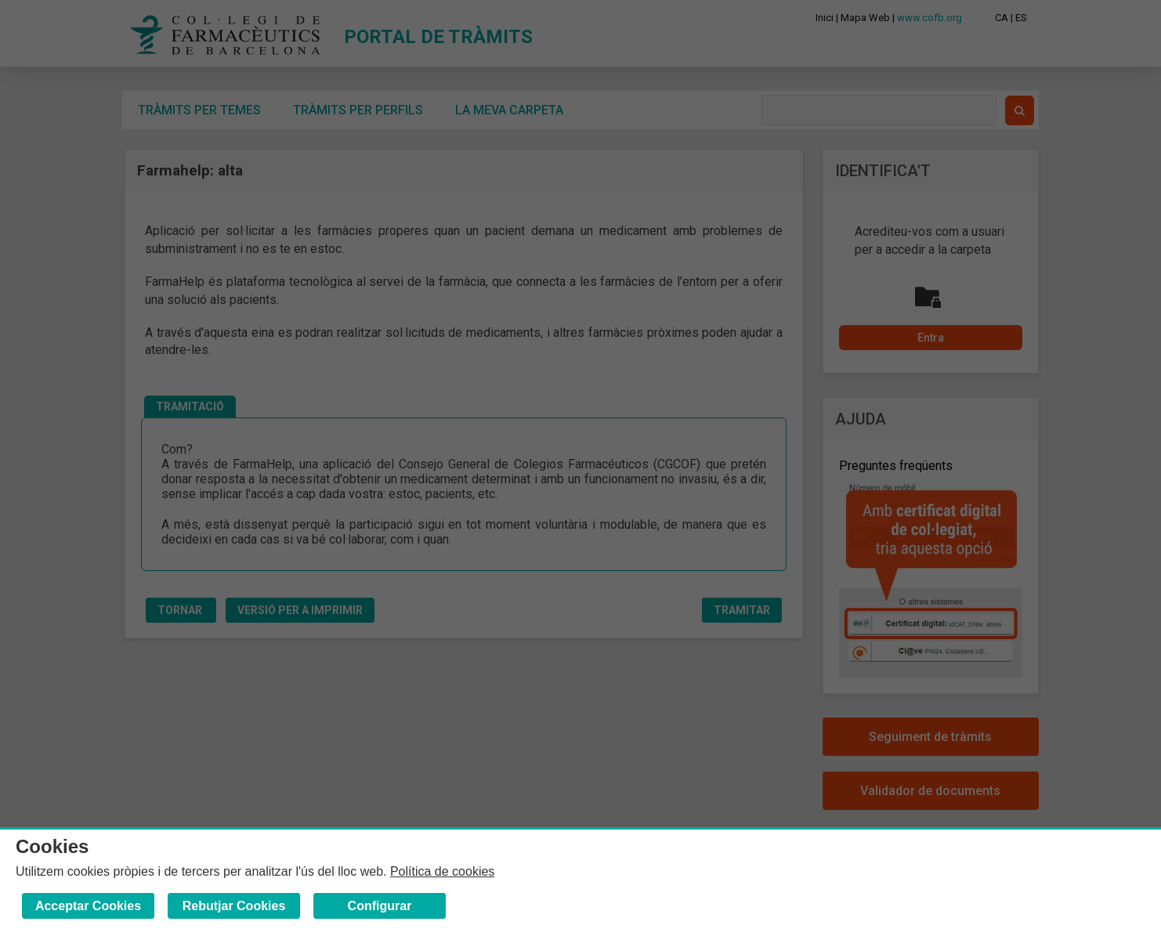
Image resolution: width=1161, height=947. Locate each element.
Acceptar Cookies (88, 906)
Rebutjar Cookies (234, 906)
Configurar (380, 906)
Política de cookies (442, 871)
